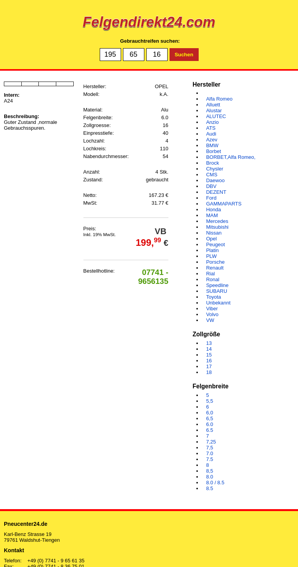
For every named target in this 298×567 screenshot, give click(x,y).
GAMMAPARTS (223, 204)
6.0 (209, 424)
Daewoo (215, 180)
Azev (211, 140)
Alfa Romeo (219, 99)
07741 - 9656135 (153, 276)
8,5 (209, 471)
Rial (210, 274)
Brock (212, 163)
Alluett (213, 105)
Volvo (212, 314)
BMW (212, 145)
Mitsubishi (217, 227)
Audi (211, 134)
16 (208, 361)
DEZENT (216, 192)
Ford (211, 198)
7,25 (211, 442)
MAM (212, 215)
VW (210, 320)
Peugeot (215, 244)
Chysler (214, 169)
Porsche (215, 262)
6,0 (209, 413)
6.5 (209, 430)
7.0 (209, 453)
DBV (211, 186)
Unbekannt (218, 303)
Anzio (212, 122)
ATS (210, 128)
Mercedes (217, 221)
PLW (211, 256)
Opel (211, 239)
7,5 (209, 447)
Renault (215, 268)
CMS (211, 174)
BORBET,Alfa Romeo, (230, 157)
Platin (212, 250)
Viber (212, 308)
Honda (213, 209)
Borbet (213, 151)
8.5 (209, 488)
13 (208, 343)
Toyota (213, 297)
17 (208, 366)
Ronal (212, 279)
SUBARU (216, 291)
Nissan (214, 233)
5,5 (209, 401)
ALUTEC (216, 116)
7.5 (209, 459)
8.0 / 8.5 (215, 482)
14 (208, 349)
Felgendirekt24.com (149, 22)
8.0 (209, 477)
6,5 (209, 418)
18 (208, 372)
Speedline (217, 285)
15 (208, 355)
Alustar (214, 110)
